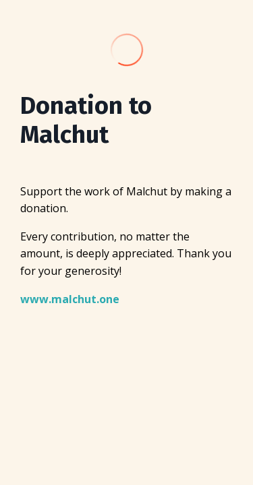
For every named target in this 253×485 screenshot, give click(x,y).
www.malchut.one (69, 299)
